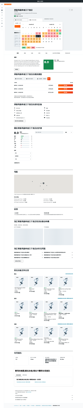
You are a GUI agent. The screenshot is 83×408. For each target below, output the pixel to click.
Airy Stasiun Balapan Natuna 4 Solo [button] (36, 339)
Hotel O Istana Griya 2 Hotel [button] (49, 288)
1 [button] (39, 30)
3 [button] (54, 30)
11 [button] (28, 36)
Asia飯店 (24, 405)
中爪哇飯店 (32, 405)
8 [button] (39, 33)
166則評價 (21, 16)
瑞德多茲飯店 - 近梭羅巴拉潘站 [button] (64, 313)
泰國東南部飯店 (38, 405)
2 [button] (51, 30)
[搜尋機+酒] (1, 15)
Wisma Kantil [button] (31, 288)
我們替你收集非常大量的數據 (44, 397)
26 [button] (31, 41)
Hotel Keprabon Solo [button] (33, 313)
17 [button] (25, 38)
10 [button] (25, 36)
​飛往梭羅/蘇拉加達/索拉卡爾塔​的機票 (23, 382)
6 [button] (43, 33)
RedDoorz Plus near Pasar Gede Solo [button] (65, 289)
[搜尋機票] (1, 8)
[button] (81, 1)
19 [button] (31, 38)
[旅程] (1, 26)
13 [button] (34, 36)
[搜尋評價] (50, 132)
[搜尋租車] (1, 13)
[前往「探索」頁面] (1, 18)
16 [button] (51, 36)
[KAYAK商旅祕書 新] (1, 23)
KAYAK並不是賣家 (44, 395)
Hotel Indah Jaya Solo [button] (19, 339)
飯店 (20, 405)
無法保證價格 (29, 392)
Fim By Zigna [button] (46, 337)
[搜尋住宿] (1, 10)
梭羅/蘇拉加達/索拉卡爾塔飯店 (40, 382)
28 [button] (36, 41)
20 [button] (34, 38)
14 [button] (36, 36)
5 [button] (31, 33)
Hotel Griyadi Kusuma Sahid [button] (20, 287)
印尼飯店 (28, 405)
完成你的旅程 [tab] (18, 375)
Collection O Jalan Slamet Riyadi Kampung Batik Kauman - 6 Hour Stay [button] (50, 314)
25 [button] (28, 41)
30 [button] (23, 44)
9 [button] (51, 33)
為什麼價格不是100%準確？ (44, 399)
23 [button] (23, 41)
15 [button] (39, 36)
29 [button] (39, 41)
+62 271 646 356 (17, 14)
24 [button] (25, 41)
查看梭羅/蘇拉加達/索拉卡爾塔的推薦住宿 (65, 324)
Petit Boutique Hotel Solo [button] (63, 339)
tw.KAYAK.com (16, 405)
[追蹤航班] (1, 21)
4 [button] (28, 33)
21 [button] (36, 38)
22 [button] (39, 38)
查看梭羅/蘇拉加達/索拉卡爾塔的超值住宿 (65, 298)
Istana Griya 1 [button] (17, 313)
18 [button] (28, 38)
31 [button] (25, 44)
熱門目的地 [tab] (25, 375)
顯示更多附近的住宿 (69, 273)
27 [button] (34, 41)
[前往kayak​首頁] (7, 4)
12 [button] (31, 36)
